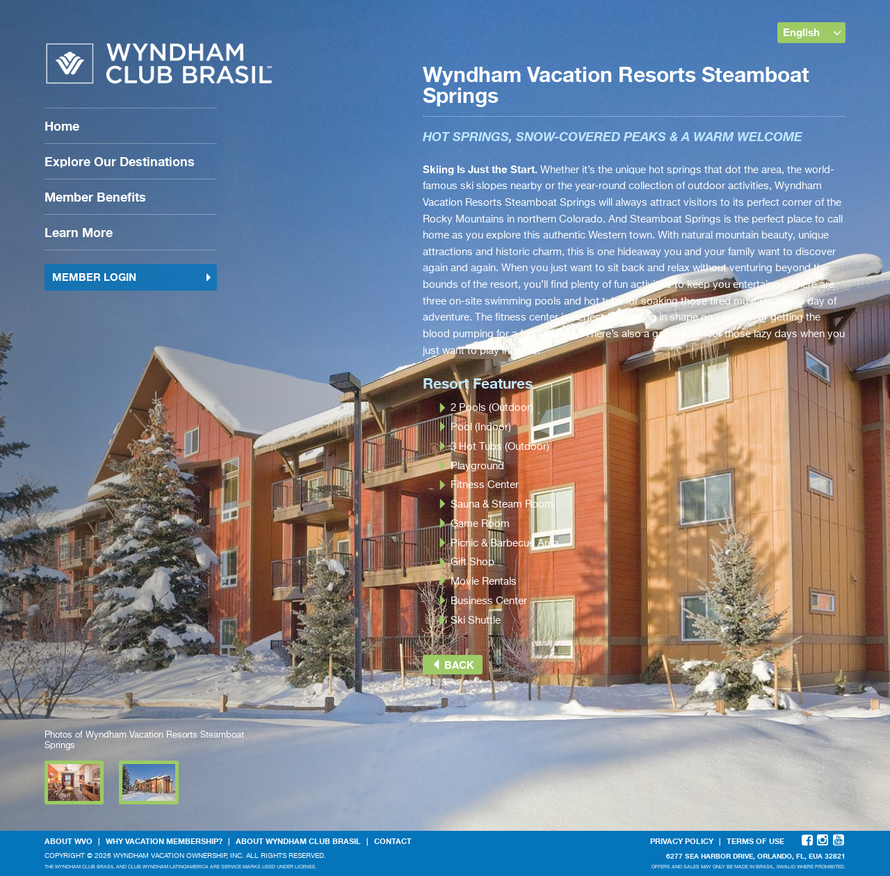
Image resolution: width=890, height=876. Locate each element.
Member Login (132, 276)
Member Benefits (95, 196)
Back (452, 664)
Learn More (78, 232)
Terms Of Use (755, 840)
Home (61, 125)
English (812, 32)
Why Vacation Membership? (164, 840)
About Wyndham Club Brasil (298, 840)
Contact (393, 840)
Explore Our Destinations (119, 161)
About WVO (68, 840)
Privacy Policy (681, 840)
